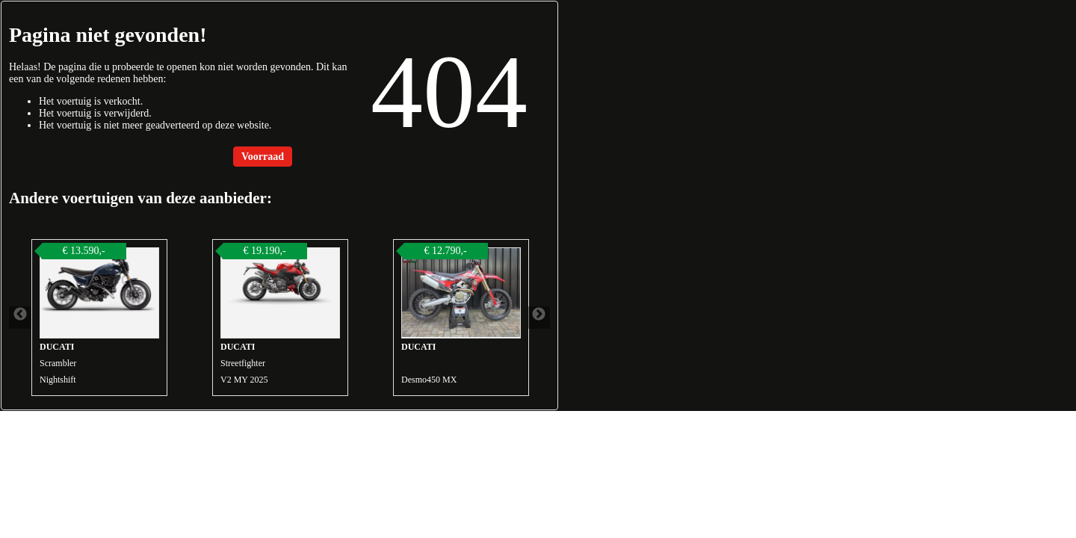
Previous (20, 317)
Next (539, 317)
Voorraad (262, 156)
